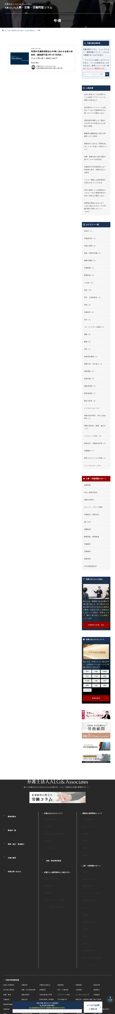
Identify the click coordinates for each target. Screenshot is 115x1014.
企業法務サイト (57, 983)
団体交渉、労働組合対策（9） (95, 443)
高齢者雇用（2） (90, 386)
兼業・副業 (97, 968)
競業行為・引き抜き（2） (93, 364)
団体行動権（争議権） (47, 953)
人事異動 (79, 944)
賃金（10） (88, 290)
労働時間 (79, 939)
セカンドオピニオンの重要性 (52, 876)
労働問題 (87, 485)
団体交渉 (24, 953)
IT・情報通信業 (85, 818)
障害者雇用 (61, 963)
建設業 (82, 842)
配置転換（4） (89, 275)
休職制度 (42, 944)
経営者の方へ (46, 866)
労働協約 (97, 948)
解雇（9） (88, 342)
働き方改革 (97, 953)
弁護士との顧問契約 (49, 862)
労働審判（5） (89, 451)
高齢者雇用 (25, 948)
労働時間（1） (89, 268)
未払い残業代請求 (90, 492)
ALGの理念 (46, 823)
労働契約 (24, 939)
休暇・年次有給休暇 (28, 944)
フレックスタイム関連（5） (94, 327)
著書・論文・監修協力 (14, 834)
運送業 (82, 838)
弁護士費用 (10, 843)
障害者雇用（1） (90, 393)
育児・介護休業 (63, 944)
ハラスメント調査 (86, 920)
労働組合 (6, 953)
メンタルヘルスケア (83, 948)
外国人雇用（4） (90, 246)
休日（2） (88, 320)
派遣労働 (97, 939)
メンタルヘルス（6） (92, 408)
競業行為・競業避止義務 (84, 953)
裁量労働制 (25, 958)
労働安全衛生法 (44, 939)
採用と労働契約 (8, 939)
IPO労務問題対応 (90, 566)
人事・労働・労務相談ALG (57, 988)
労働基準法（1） (90, 238)
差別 (5, 968)
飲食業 (82, 833)
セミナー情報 (46, 838)
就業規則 (87, 559)
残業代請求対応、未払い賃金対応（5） (95, 417)
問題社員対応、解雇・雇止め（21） (95, 427)
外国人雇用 (25, 963)
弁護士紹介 (46, 833)
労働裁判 (87, 551)
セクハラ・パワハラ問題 (93, 507)
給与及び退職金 (8, 944)
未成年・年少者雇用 (46, 963)
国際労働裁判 (8, 973)
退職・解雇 (7, 948)
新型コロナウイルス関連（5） (95, 458)
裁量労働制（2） (90, 260)
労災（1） (88, 349)
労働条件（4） (89, 312)
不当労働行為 (62, 953)
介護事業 (83, 828)
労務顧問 (45, 871)
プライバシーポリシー (100, 998)
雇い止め (87, 522)
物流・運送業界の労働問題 (89, 915)
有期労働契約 (44, 958)
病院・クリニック (86, 823)
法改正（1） (88, 231)
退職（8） (88, 334)
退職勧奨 (87, 529)
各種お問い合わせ (12, 852)
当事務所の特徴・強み (49, 818)
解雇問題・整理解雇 (91, 537)
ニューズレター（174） (93, 466)
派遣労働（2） (89, 379)
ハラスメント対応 (64, 948)
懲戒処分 (97, 944)
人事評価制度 (80, 968)
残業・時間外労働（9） (93, 253)
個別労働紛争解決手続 (101, 963)
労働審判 (87, 544)
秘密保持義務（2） (91, 357)
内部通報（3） (89, 371)
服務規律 (61, 958)
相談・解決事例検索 (51, 847)
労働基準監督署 (26, 968)
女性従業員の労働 (45, 948)
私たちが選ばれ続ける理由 (51, 828)
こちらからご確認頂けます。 (95, 68)
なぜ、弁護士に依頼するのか (52, 881)
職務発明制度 (44, 968)
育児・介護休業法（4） (93, 297)
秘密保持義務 (8, 958)
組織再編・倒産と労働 (83, 963)
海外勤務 (97, 958)
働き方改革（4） (90, 401)
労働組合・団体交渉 (91, 514)
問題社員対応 (89, 500)
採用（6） (88, 305)
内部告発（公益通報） (83, 958)
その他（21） (89, 283)
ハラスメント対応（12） (93, 436)
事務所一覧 (10, 824)
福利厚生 (61, 968)
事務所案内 (10, 814)
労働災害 (6, 963)
